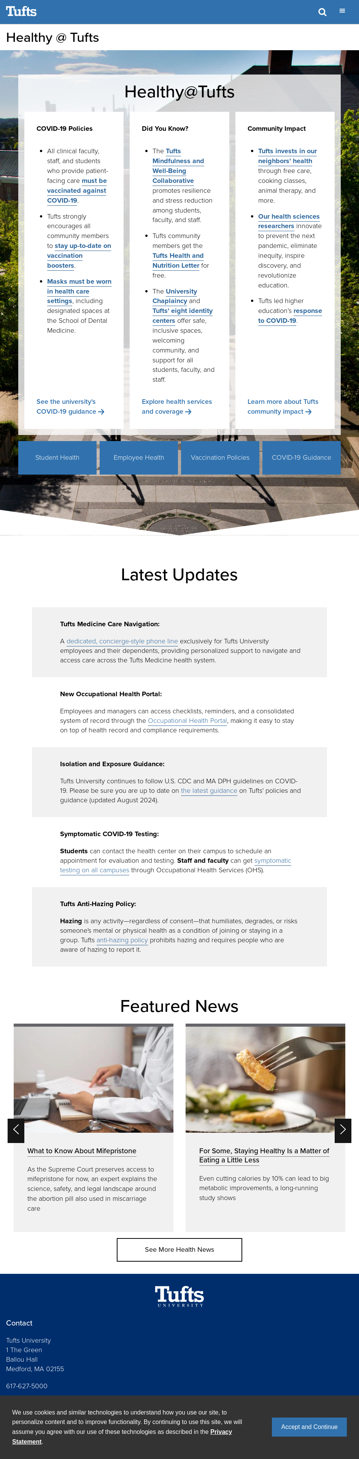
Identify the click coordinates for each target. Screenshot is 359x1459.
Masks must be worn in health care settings (79, 291)
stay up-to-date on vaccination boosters (79, 255)
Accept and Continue (309, 1427)
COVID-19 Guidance (301, 457)
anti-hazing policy (122, 940)
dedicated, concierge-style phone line (122, 641)
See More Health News (179, 1249)
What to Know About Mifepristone (82, 1150)
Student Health (57, 457)
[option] (93, 1128)
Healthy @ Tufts (52, 37)
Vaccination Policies (220, 457)
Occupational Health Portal (187, 721)
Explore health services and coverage (177, 406)
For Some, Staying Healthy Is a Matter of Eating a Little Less (264, 1155)
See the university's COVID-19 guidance (66, 406)
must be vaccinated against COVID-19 (77, 190)
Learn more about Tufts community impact (283, 406)
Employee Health (139, 457)
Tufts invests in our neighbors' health (287, 156)
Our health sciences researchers (289, 221)
